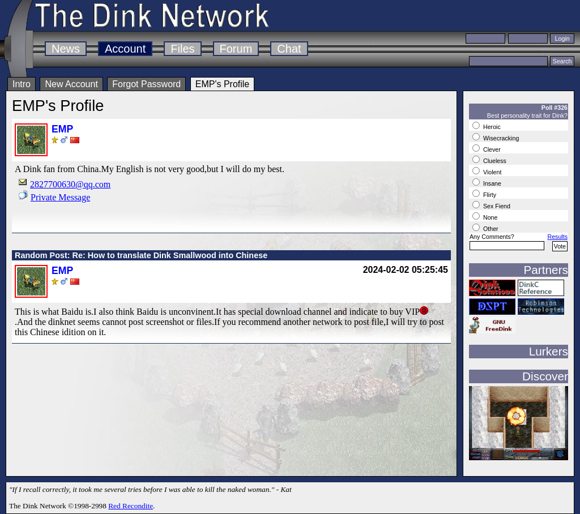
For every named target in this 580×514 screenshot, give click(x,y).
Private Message (60, 197)
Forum (236, 48)
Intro (21, 84)
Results (557, 236)
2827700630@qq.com (70, 184)
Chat (289, 48)
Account (125, 48)
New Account (71, 84)
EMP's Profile (222, 84)
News (66, 48)
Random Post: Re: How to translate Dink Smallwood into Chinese (141, 255)
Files (182, 48)
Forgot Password (146, 84)
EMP (62, 129)
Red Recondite (130, 506)
